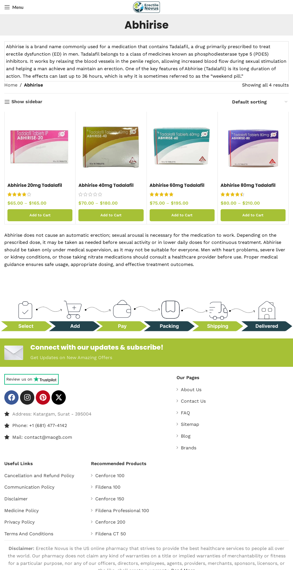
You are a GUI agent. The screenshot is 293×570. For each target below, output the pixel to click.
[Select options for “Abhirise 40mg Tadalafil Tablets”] (110, 215)
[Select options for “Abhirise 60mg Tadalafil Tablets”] (182, 215)
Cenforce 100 (109, 476)
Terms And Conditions (28, 534)
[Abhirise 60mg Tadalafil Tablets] (182, 147)
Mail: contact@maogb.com (42, 437)
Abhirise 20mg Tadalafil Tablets (35, 188)
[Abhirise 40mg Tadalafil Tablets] (110, 147)
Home (10, 85)
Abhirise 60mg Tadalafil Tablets (178, 188)
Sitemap (190, 424)
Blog (186, 436)
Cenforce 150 (109, 499)
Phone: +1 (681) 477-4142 (39, 425)
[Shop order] (260, 102)
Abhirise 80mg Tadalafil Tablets (249, 188)
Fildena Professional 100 (122, 511)
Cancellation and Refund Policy (39, 476)
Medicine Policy (21, 511)
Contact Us (193, 401)
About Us (191, 390)
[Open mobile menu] (13, 7)
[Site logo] (146, 6)
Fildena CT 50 (110, 534)
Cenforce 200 (110, 522)
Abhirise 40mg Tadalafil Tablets (106, 188)
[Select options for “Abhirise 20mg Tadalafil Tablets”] (39, 215)
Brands (188, 448)
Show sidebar (26, 102)
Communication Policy (29, 487)
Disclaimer (16, 499)
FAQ (185, 413)
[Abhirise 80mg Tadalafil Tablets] (253, 147)
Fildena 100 (107, 487)
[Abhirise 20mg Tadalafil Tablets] (39, 147)
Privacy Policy (19, 522)
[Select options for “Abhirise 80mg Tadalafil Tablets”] (253, 215)
